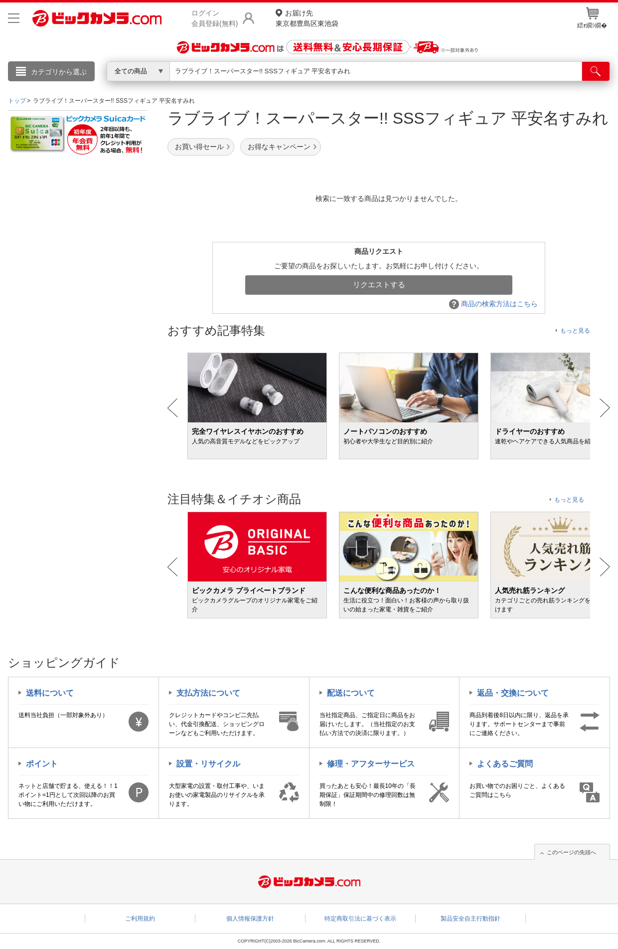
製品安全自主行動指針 (470, 918)
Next (605, 407)
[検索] (596, 71)
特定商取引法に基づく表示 (360, 918)
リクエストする (379, 284)
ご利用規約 (140, 918)
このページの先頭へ (571, 852)
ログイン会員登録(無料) (214, 18)
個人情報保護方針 (250, 918)
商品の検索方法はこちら (493, 304)
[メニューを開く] (13, 18)
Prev (172, 407)
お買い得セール (199, 147)
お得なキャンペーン (279, 147)
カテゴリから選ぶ (59, 72)
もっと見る (575, 330)
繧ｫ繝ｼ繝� (592, 18)
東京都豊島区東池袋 (307, 17)
